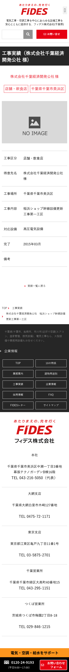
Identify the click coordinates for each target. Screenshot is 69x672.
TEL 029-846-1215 (34, 627)
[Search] (28, 34)
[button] (65, 10)
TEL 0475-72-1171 (34, 516)
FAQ (51, 394)
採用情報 (18, 394)
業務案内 (18, 373)
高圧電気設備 (33, 229)
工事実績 (18, 384)
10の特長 (51, 363)
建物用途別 (51, 373)
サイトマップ (51, 405)
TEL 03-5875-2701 (34, 555)
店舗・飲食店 (33, 158)
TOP (18, 363)
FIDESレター (18, 405)
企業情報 (51, 384)
